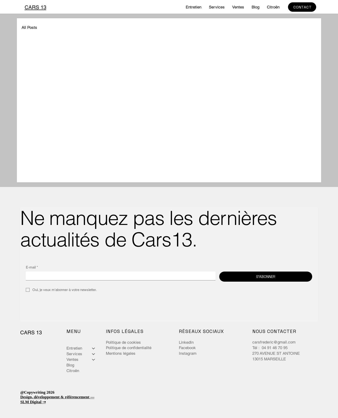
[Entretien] (94, 348)
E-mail (32, 267)
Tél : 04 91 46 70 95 (270, 347)
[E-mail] (119, 276)
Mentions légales (120, 353)
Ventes (72, 359)
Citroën (72, 370)
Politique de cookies (123, 342)
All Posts (29, 27)
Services (74, 353)
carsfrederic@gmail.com (274, 342)
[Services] (94, 354)
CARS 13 (35, 7)
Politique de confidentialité (128, 347)
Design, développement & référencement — (57, 397)
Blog (70, 365)
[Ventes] (94, 359)
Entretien (74, 348)
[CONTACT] (302, 7)
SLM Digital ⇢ (33, 402)
